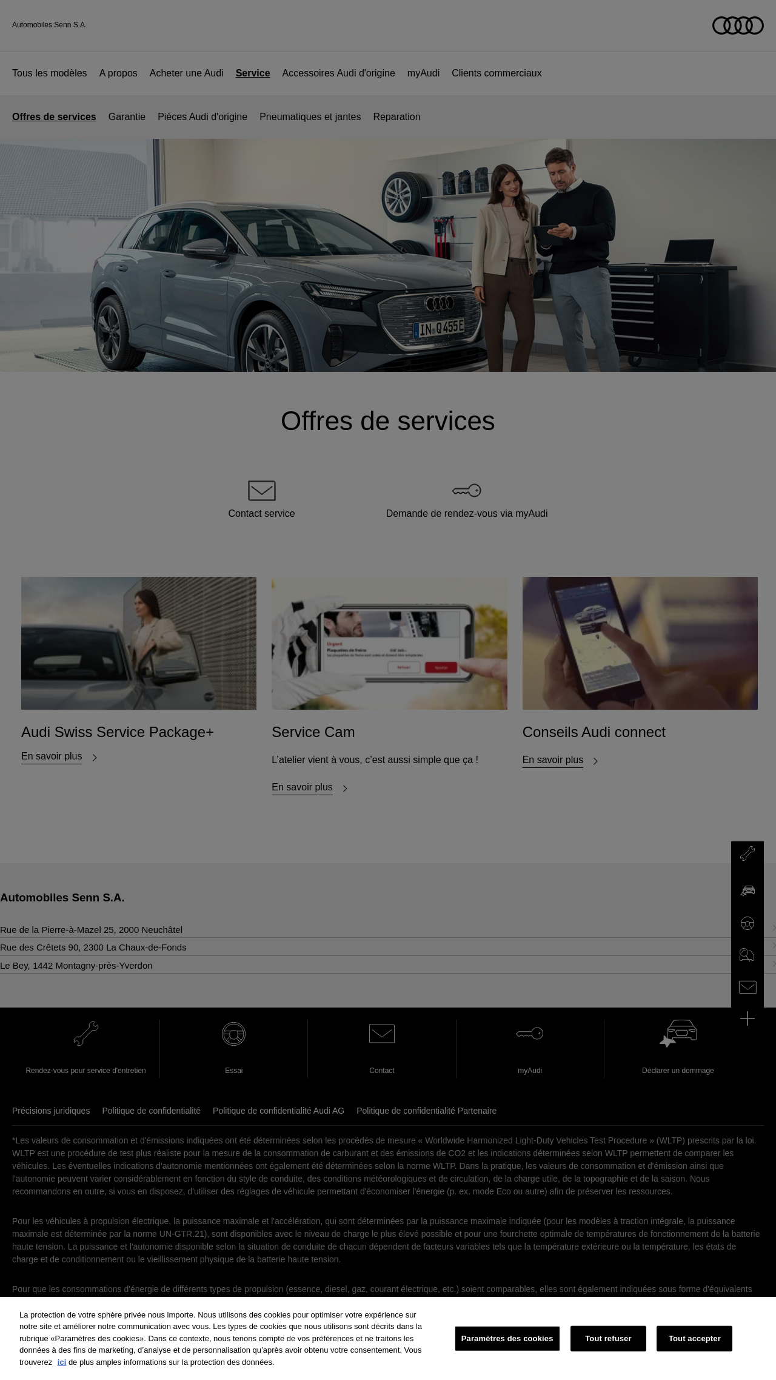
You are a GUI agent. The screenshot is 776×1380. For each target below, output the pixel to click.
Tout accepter (695, 1345)
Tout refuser (608, 1345)
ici (62, 1368)
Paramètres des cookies (507, 1345)
